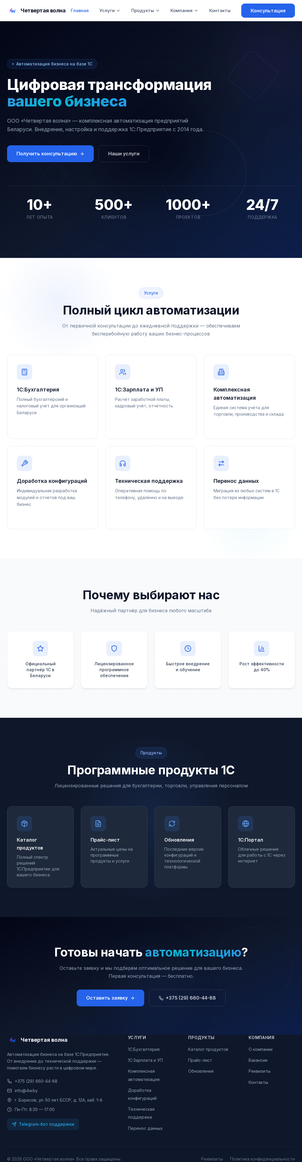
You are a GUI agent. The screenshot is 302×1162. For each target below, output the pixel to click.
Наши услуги (123, 154)
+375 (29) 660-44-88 (32, 1081)
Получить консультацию (50, 154)
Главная (80, 10)
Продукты (145, 10)
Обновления (201, 1071)
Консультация (268, 11)
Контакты (220, 10)
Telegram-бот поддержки (43, 1124)
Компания (184, 10)
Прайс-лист (200, 1060)
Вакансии (258, 1060)
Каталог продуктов (208, 1049)
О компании (261, 1049)
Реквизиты (259, 1071)
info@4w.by (22, 1090)
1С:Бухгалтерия (144, 1049)
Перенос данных (145, 1128)
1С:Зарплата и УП (145, 1060)
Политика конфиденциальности (262, 1158)
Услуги (110, 10)
